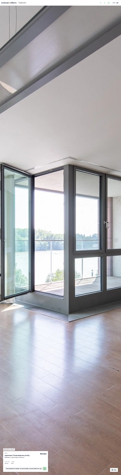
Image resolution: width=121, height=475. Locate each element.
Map (114, 470)
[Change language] (109, 3)
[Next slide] (116, 240)
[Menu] (116, 3)
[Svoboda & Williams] (13, 2)
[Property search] (100, 3)
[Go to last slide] (5, 240)
